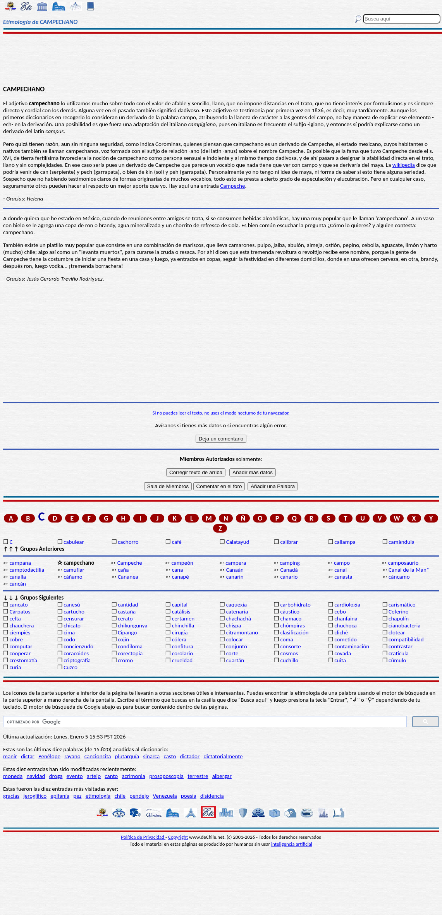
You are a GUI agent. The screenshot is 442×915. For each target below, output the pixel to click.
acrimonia (133, 776)
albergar (222, 776)
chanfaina (345, 618)
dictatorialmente (222, 756)
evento (75, 776)
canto (111, 776)
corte (232, 653)
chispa (233, 625)
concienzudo (78, 646)
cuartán (235, 660)
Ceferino (398, 611)
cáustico (289, 611)
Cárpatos (19, 611)
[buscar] (204, 721)
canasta (343, 576)
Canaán (235, 569)
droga (56, 776)
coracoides (76, 653)
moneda (12, 776)
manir (10, 756)
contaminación (351, 646)
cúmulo (397, 660)
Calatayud (237, 541)
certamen (183, 618)
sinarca (151, 756)
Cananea (128, 576)
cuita (340, 660)
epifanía (59, 795)
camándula (401, 541)
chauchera (21, 625)
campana (20, 562)
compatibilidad (406, 639)
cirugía (180, 632)
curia (15, 667)
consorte (290, 646)
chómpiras (292, 625)
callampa (345, 541)
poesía (188, 795)
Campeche (232, 185)
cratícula (399, 653)
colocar (234, 639)
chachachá (238, 618)
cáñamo (73, 576)
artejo (94, 776)
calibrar (289, 541)
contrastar (401, 646)
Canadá (289, 569)
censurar (74, 618)
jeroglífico (34, 795)
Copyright (178, 837)
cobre (16, 639)
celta (15, 618)
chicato (72, 625)
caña (123, 569)
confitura (182, 646)
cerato (125, 618)
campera (235, 562)
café (177, 541)
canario (289, 576)
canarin (235, 576)
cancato (18, 604)
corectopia (130, 653)
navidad (36, 776)
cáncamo (399, 576)
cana (177, 569)
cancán (17, 583)
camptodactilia (26, 569)
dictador (190, 756)
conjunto (236, 646)
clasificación (294, 632)
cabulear (74, 541)
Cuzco (70, 667)
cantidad (128, 604)
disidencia (212, 795)
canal (340, 569)
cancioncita (97, 756)
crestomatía (23, 660)
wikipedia (403, 164)
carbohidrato (295, 604)
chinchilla (183, 625)
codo (69, 639)
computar (20, 646)
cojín (123, 639)
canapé (180, 576)
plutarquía (127, 756)
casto (169, 756)
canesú (72, 604)
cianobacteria (404, 625)
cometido (345, 639)
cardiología (347, 604)
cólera (179, 639)
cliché (341, 632)
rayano (72, 756)
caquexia (236, 604)
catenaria (237, 611)
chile (120, 795)
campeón (182, 562)
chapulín (399, 618)
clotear (397, 632)
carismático (402, 604)
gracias (11, 795)
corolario (182, 653)
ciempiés (19, 632)
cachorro (128, 541)
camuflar (74, 569)
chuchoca (345, 625)
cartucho (74, 611)
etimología (98, 795)
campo (342, 562)
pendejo (139, 795)
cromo (125, 660)
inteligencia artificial (291, 844)
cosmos (289, 653)
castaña (127, 611)
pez (77, 795)
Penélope (49, 756)
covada (342, 653)
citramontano (242, 632)
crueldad (182, 660)
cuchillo (289, 660)
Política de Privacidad (143, 837)
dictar (27, 756)
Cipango (127, 632)
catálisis (181, 611)
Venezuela (165, 795)
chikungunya (132, 625)
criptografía (77, 660)
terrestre (197, 776)
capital (179, 604)
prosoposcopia (166, 776)
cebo (340, 611)
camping (290, 562)
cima (69, 632)
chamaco (290, 618)
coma (286, 639)
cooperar (20, 653)
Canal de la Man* (409, 569)
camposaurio (403, 562)
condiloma (130, 646)
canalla (17, 576)
